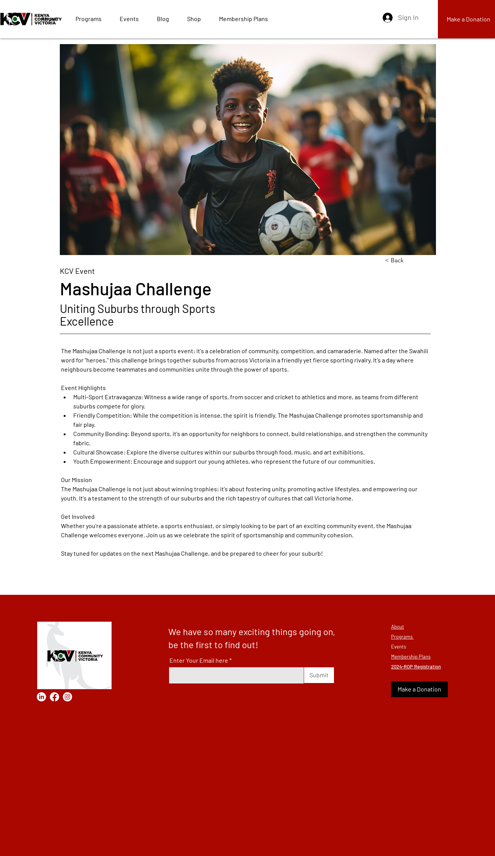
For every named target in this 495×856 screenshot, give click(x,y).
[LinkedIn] (41, 696)
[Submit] (319, 675)
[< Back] (410, 260)
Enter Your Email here (198, 660)
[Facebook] (54, 696)
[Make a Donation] (419, 689)
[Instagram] (67, 696)
